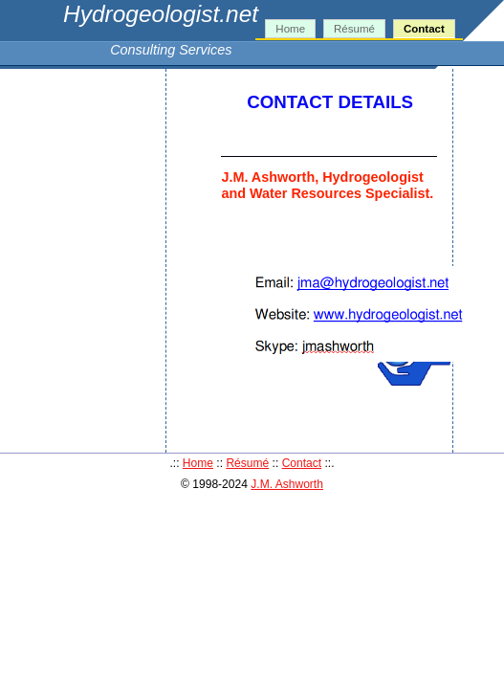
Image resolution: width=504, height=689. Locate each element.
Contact (424, 28)
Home (290, 28)
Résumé (354, 28)
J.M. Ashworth (287, 484)
